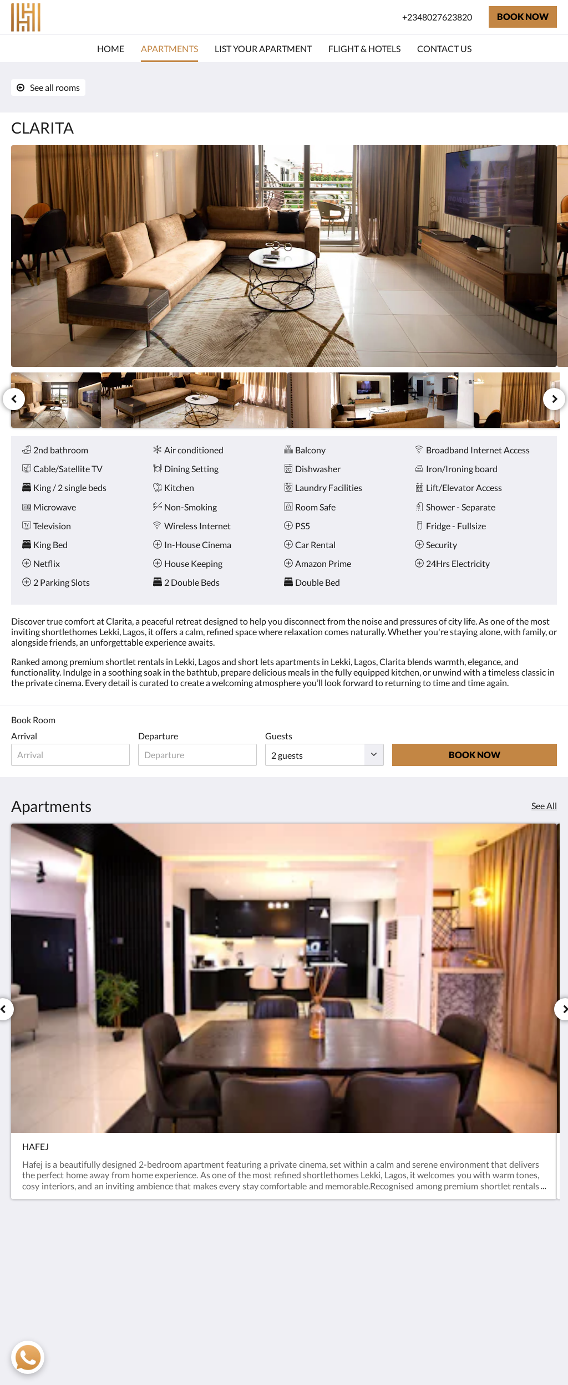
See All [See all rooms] (544, 805)
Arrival (24, 735)
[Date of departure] (215, 755)
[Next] (554, 399)
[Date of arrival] (76, 755)
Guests (302, 735)
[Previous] (14, 399)
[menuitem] (110, 49)
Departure (170, 735)
